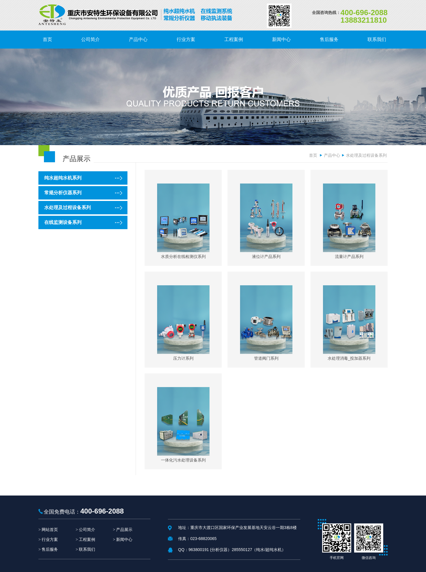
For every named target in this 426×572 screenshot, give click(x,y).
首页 (313, 155)
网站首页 (50, 530)
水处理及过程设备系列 (366, 155)
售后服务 (50, 549)
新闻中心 (124, 539)
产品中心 (332, 155)
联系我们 (87, 549)
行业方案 (50, 539)
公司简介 (87, 530)
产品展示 (124, 530)
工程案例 (87, 539)
